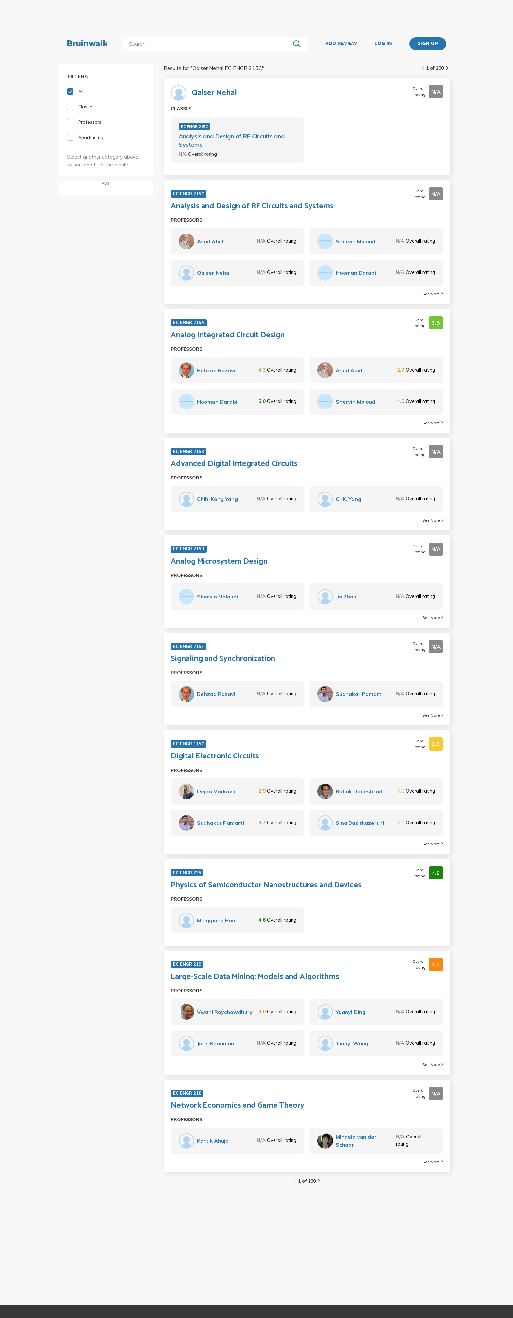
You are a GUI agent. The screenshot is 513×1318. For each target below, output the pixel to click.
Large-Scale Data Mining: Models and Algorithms (255, 977)
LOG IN (383, 44)
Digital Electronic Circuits (215, 756)
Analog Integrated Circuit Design (228, 335)
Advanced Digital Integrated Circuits (234, 464)
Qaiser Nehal (214, 93)
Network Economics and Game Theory (237, 1106)
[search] (207, 44)
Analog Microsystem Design (219, 561)
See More (432, 293)
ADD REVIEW (341, 44)
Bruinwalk (87, 44)
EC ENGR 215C (194, 126)
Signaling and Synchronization (223, 659)
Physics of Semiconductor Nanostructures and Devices (266, 885)
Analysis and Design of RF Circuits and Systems (232, 140)
